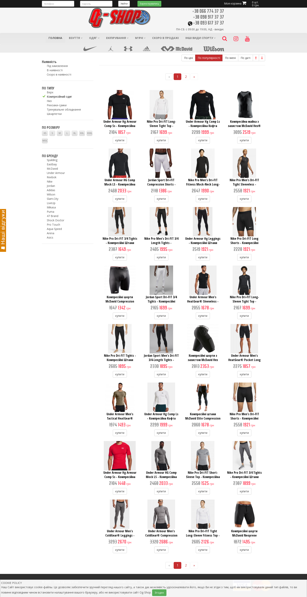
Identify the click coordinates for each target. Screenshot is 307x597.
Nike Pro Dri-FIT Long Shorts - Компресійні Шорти (244, 242)
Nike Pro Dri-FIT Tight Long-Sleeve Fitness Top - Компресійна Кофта (203, 535)
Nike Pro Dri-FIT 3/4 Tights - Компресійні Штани (120, 240)
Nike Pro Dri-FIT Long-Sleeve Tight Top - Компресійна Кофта (161, 125)
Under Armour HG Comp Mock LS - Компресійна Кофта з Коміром (119, 184)
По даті (245, 58)
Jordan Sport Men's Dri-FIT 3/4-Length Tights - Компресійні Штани (161, 359)
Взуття (75, 38)
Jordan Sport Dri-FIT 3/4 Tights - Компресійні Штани (161, 301)
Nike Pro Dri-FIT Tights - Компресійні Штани (120, 357)
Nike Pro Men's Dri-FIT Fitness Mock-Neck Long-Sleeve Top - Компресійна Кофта (203, 186)
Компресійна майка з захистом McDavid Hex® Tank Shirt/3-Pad (244, 125)
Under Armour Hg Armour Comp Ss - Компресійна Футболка (119, 125)
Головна (55, 38)
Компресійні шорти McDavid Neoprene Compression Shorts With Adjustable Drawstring (244, 537)
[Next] (194, 76)
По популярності (209, 58)
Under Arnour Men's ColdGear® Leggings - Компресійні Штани (120, 535)
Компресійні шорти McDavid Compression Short (120, 301)
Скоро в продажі (165, 38)
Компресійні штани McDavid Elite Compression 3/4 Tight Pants (202, 418)
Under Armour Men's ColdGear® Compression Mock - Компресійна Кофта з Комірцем (161, 537)
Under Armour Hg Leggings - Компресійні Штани (202, 240)
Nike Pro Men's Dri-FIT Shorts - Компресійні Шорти (244, 418)
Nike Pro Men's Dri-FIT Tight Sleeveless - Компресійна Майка (244, 184)
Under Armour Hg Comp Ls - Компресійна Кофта (203, 123)
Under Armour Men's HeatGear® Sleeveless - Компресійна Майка (203, 301)
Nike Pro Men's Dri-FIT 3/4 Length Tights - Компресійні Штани (161, 242)
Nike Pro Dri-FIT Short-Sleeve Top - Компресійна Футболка (203, 476)
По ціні (188, 58)
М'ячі (140, 38)
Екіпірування (117, 38)
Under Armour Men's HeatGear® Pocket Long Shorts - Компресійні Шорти (244, 362)
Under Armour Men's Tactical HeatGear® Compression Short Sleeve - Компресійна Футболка (120, 420)
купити (119, 140)
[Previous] (169, 76)
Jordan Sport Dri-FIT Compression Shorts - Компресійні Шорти (161, 184)
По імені (230, 58)
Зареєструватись (149, 3)
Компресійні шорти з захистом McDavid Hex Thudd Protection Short (203, 359)
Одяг (94, 38)
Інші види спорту (200, 38)
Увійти (124, 3)
